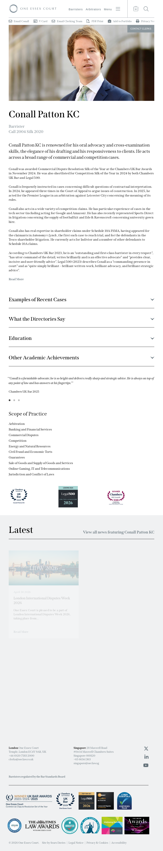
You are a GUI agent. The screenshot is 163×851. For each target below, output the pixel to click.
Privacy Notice (147, 21)
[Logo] (33, 9)
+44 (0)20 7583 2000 (21, 755)
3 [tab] (19, 400)
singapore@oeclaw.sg (86, 763)
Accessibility (119, 842)
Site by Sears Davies (53, 842)
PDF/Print (95, 21)
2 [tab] (14, 400)
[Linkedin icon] (146, 757)
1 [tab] (10, 400)
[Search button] (146, 8)
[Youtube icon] (145, 765)
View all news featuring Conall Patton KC (118, 532)
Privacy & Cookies (97, 842)
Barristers (76, 9)
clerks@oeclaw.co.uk (21, 759)
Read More (16, 279)
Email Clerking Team (67, 21)
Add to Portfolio (120, 21)
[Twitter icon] (146, 748)
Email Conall (19, 21)
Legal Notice (76, 842)
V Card (40, 21)
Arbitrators (93, 9)
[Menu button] (118, 9)
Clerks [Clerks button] (140, 28)
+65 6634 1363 (82, 759)
